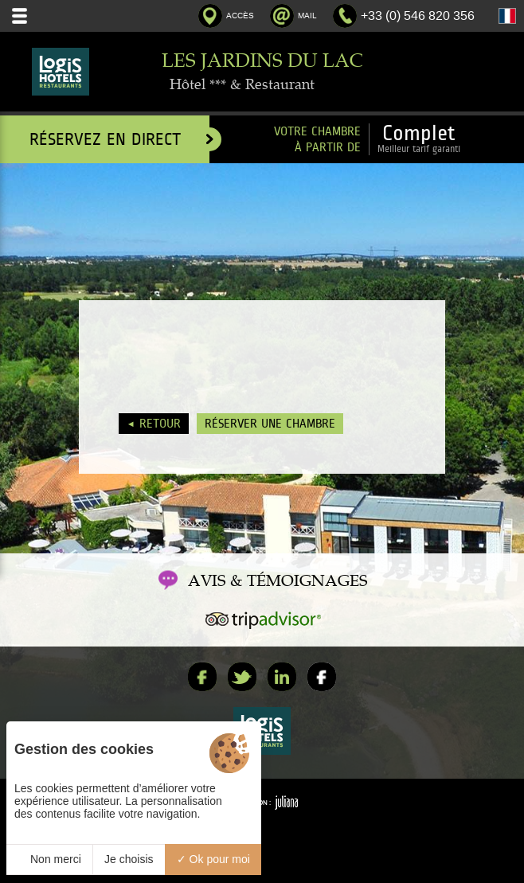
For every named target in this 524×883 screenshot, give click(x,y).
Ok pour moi (213, 859)
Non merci (49, 859)
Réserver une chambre (270, 423)
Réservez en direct (119, 139)
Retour (160, 423)
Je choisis (128, 859)
